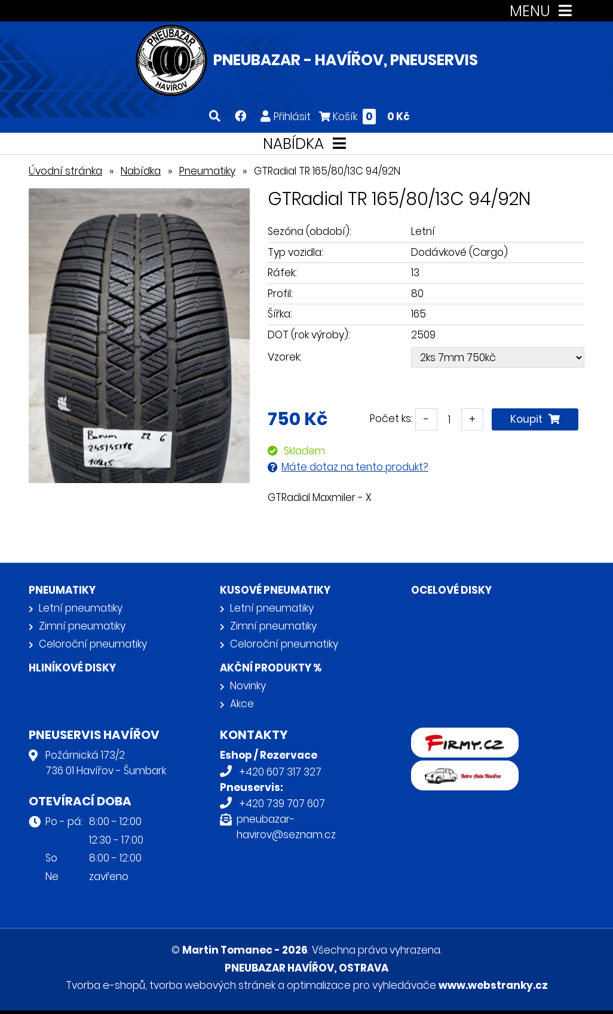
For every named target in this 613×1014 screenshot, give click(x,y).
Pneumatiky (207, 171)
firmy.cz (431, 735)
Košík (364, 116)
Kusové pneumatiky (275, 590)
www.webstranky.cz (493, 985)
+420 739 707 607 (282, 803)
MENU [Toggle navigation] (543, 11)
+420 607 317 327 (280, 772)
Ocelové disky (451, 590)
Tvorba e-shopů (105, 985)
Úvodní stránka (65, 171)
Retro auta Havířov (457, 768)
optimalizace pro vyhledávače (361, 985)
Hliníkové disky (72, 668)
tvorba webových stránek (212, 985)
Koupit (535, 419)
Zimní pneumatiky (82, 626)
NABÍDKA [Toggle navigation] (307, 143)
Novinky (248, 686)
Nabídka (141, 171)
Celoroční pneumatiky (93, 644)
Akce (242, 704)
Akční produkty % (270, 668)
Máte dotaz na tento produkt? (354, 467)
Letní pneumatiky (80, 608)
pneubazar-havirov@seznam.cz (286, 827)
